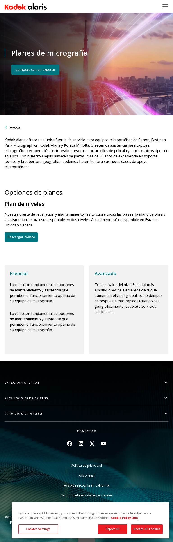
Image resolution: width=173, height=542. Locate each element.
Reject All (112, 529)
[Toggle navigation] (165, 6)
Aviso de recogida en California (86, 485)
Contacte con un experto (35, 69)
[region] (90, 520)
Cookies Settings (38, 529)
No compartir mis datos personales (86, 495)
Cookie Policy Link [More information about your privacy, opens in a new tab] (124, 518)
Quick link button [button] (86, 539)
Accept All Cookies (147, 529)
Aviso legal (86, 475)
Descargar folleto (21, 237)
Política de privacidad (86, 465)
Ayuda (15, 127)
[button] (86, 382)
